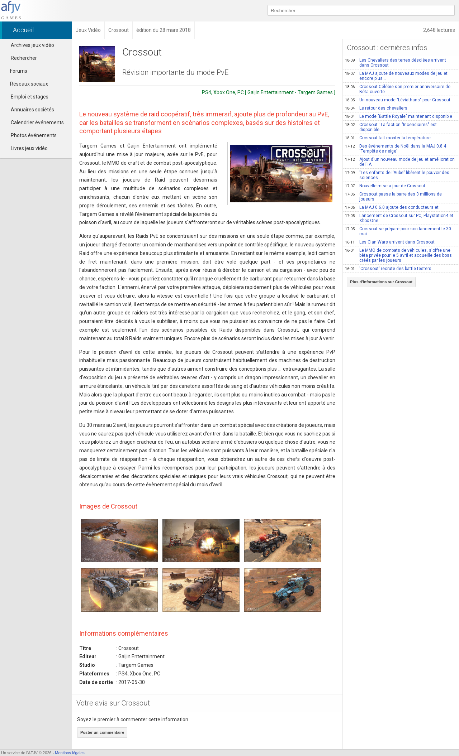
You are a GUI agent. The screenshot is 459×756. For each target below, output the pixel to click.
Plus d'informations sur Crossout (381, 282)
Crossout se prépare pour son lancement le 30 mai (398, 231)
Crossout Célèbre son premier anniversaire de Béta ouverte (397, 89)
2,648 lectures (439, 30)
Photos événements (34, 135)
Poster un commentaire (102, 732)
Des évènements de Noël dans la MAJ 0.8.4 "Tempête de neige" (395, 149)
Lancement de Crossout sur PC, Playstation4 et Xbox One (399, 218)
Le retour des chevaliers (376, 108)
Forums (15, 71)
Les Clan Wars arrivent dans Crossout (390, 242)
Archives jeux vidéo (32, 45)
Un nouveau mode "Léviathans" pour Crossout (397, 99)
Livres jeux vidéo (29, 148)
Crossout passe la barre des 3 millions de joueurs (393, 197)
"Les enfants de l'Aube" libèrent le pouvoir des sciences (397, 175)
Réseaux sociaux (26, 84)
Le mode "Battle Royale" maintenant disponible (398, 116)
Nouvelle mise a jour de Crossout (385, 185)
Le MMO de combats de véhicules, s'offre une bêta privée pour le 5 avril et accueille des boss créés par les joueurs (398, 255)
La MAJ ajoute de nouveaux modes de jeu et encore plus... (396, 76)
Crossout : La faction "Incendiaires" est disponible (391, 127)
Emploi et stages (29, 97)
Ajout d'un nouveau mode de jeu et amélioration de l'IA (400, 162)
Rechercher (24, 58)
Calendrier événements (37, 122)
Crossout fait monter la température (388, 137)
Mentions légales (70, 753)
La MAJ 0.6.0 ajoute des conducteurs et (392, 207)
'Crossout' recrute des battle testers (388, 268)
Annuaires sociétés (32, 109)
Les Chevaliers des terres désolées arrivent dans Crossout (395, 63)
